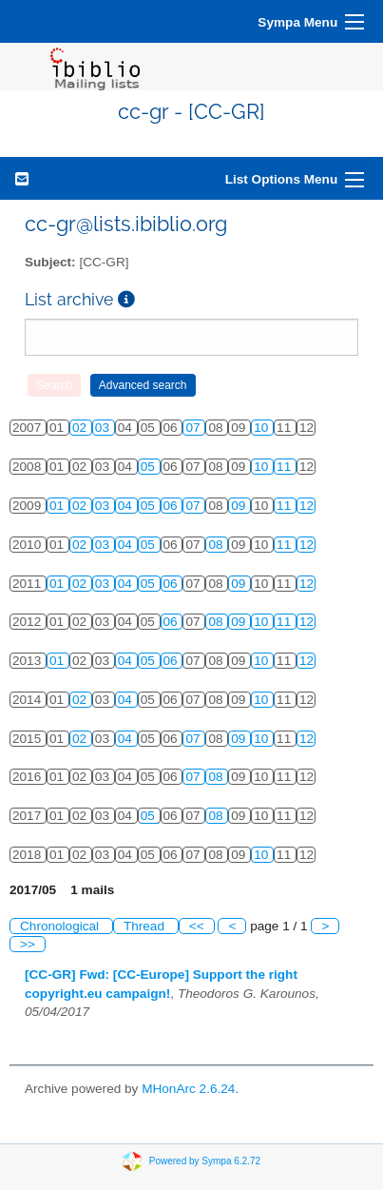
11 (286, 466)
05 (150, 466)
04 (127, 505)
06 (172, 505)
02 (81, 427)
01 (58, 505)
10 (263, 427)
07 (194, 427)
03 (104, 427)
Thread (146, 926)
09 (240, 505)
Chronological (61, 926)
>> (27, 944)
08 (217, 544)
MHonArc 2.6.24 (188, 1089)
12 (306, 505)
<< (196, 926)
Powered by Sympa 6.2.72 (204, 1160)
